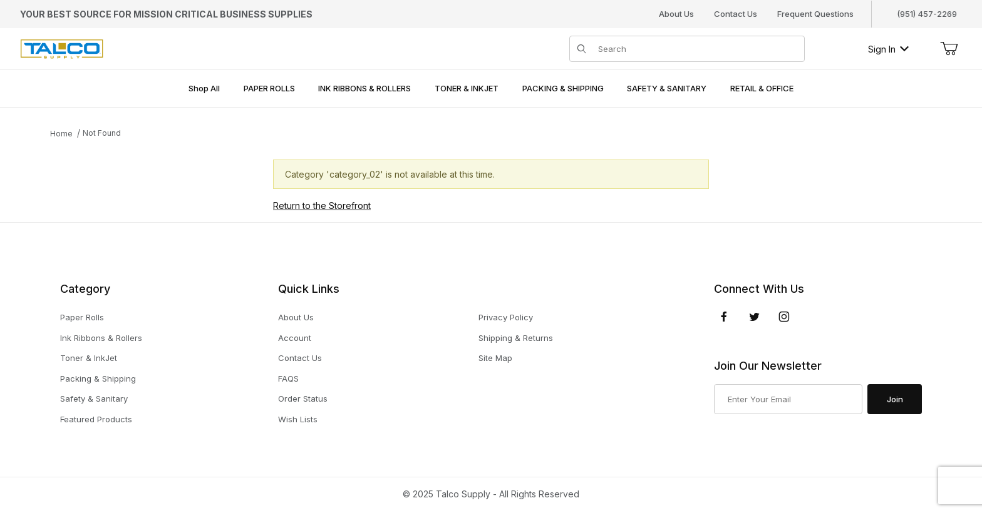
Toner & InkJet (88, 358)
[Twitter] (754, 317)
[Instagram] (784, 317)
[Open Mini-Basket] (949, 49)
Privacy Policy (505, 317)
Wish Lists (298, 419)
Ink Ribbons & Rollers (101, 338)
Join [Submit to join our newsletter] (895, 399)
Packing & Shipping (98, 378)
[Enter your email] (788, 399)
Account (294, 338)
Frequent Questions (815, 14)
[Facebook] (724, 317)
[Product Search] (697, 48)
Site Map (495, 358)
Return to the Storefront (322, 205)
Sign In (888, 49)
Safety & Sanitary (94, 399)
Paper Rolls (82, 317)
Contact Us (735, 14)
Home (61, 133)
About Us (676, 14)
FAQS (288, 378)
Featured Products (96, 419)
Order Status (303, 399)
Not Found (102, 133)
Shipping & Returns (515, 338)
